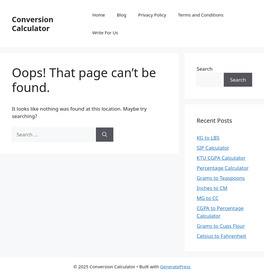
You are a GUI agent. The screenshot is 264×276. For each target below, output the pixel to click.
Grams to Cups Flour (221, 225)
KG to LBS (208, 137)
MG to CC (207, 198)
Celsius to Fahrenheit (221, 236)
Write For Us (105, 32)
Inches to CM (212, 188)
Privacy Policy (152, 15)
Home (98, 15)
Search (205, 68)
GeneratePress (175, 266)
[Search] (104, 134)
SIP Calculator (213, 147)
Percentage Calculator (223, 167)
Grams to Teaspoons (221, 178)
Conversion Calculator (32, 23)
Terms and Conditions (200, 15)
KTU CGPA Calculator (221, 157)
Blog (121, 15)
